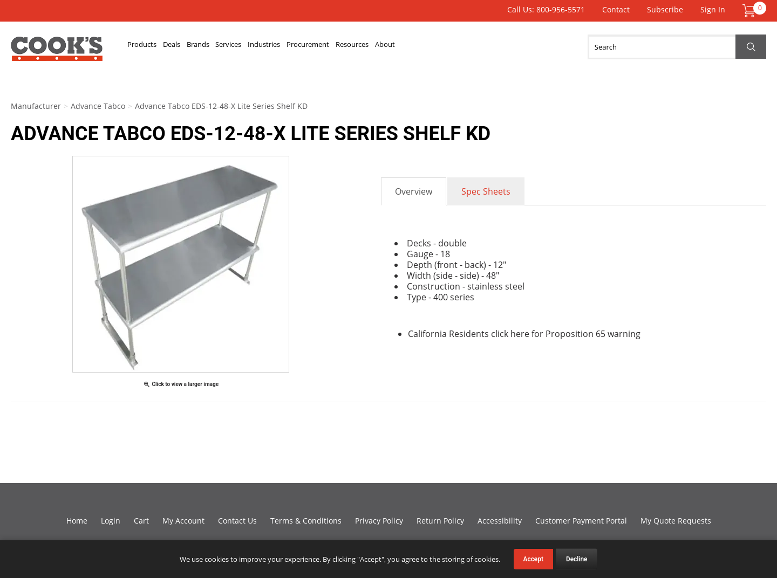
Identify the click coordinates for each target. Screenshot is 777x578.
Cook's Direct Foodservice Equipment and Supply (57, 53)
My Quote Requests (675, 520)
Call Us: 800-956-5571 (546, 9)
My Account (183, 520)
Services (286, 47)
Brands (239, 47)
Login (110, 520)
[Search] (677, 47)
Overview (413, 191)
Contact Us (237, 520)
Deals (197, 47)
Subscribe (665, 9)
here (519, 334)
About (518, 47)
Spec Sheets (485, 191)
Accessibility (500, 520)
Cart (141, 520)
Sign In (712, 9)
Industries (339, 47)
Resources (468, 47)
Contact (616, 9)
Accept (533, 559)
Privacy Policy (379, 520)
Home (76, 520)
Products (150, 47)
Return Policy (440, 520)
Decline (577, 559)
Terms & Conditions (306, 520)
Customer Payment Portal (581, 520)
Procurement (404, 47)
